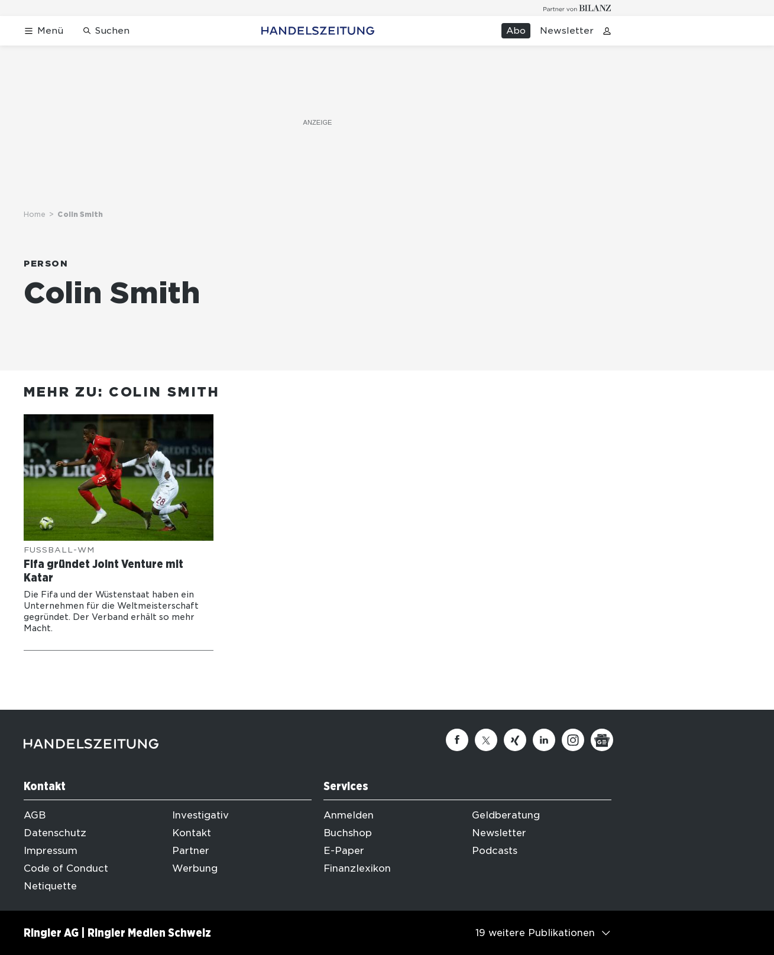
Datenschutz (55, 833)
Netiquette (50, 886)
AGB (35, 815)
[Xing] (515, 740)
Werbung (195, 868)
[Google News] (602, 740)
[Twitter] (486, 740)
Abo (516, 30)
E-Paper (343, 850)
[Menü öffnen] (43, 31)
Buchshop (347, 833)
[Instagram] (573, 740)
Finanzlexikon (357, 868)
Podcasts (494, 850)
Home (35, 214)
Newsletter (567, 30)
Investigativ (200, 815)
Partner (190, 850)
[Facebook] (457, 740)
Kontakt (191, 833)
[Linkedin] (544, 740)
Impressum (50, 850)
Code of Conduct (66, 868)
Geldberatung (506, 815)
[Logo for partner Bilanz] (577, 8)
